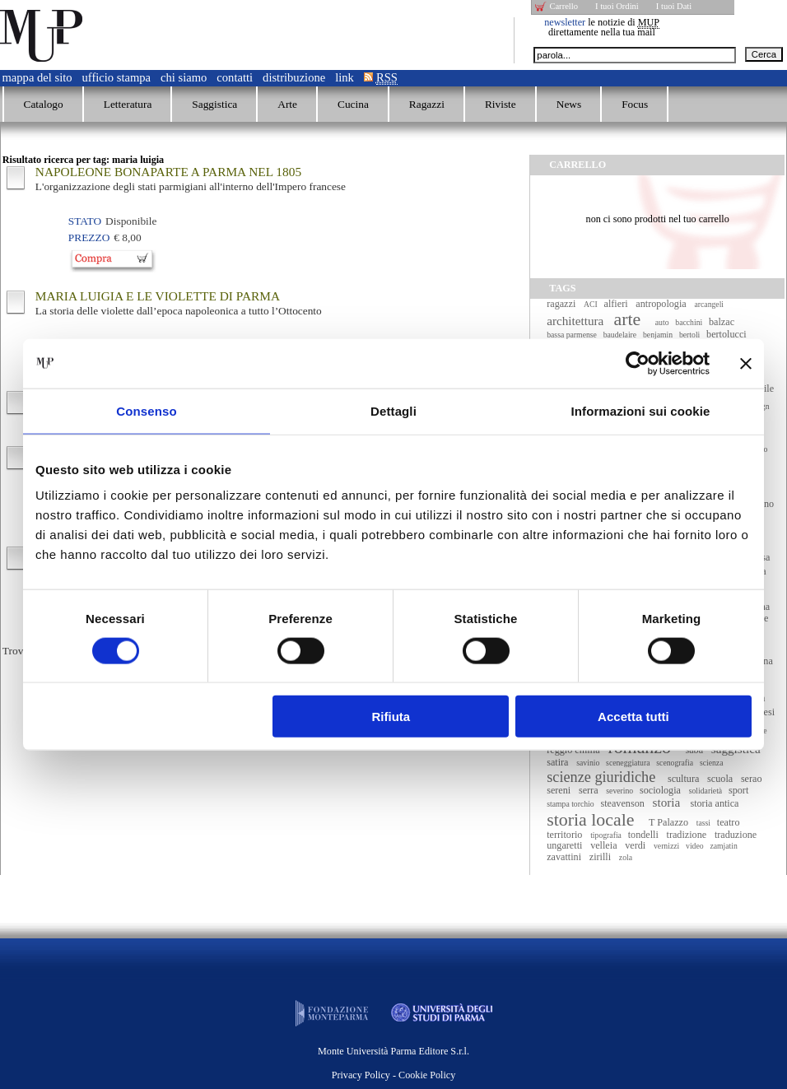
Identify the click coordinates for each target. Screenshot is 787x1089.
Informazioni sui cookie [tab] (640, 410)
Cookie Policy (426, 1075)
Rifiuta (391, 717)
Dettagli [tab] (393, 410)
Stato (84, 221)
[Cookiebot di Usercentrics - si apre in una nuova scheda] (638, 363)
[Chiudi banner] (746, 363)
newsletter (564, 22)
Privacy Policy (361, 1075)
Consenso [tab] (146, 410)
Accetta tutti (633, 717)
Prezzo (88, 237)
